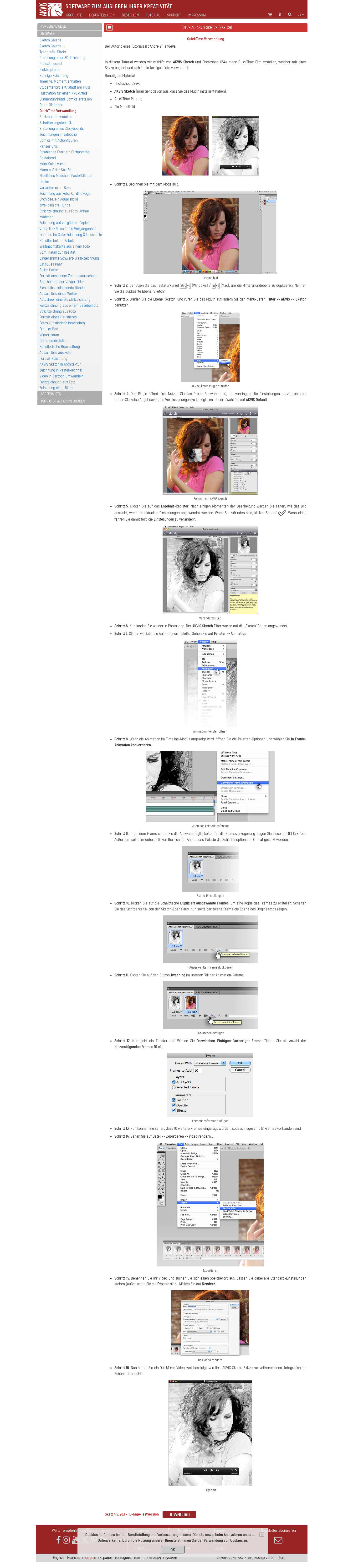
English (58, 1557)
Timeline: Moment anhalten (60, 81)
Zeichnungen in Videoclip (58, 134)
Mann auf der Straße (55, 169)
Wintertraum (49, 334)
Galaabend (48, 158)
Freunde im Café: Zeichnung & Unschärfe (71, 234)
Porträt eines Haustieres (58, 317)
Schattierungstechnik (56, 122)
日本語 (155, 1557)
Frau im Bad (49, 328)
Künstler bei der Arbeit (57, 240)
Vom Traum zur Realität (57, 252)
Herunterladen (102, 15)
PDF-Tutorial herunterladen (63, 401)
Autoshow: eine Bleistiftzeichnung (65, 299)
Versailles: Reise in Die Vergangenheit (68, 228)
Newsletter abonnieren (278, 1536)
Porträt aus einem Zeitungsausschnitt (68, 275)
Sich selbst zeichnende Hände (62, 287)
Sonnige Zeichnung (54, 75)
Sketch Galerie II (52, 46)
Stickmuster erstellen (56, 116)
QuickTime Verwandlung (58, 110)
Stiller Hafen (49, 269)
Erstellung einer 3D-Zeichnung (62, 57)
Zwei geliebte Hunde (55, 205)
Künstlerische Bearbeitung (60, 346)
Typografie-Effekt (53, 52)
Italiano (139, 1557)
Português (123, 1557)
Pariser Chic (49, 146)
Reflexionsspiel (51, 63)
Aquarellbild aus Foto (55, 352)
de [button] (300, 14)
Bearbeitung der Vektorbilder (62, 281)
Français (73, 1557)
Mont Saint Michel (53, 163)
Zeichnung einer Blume (57, 387)
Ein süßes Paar (51, 264)
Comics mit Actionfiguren (59, 140)
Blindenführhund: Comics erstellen (66, 99)
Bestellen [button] (130, 15)
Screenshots (51, 394)
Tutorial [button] (153, 15)
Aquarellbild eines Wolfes (58, 293)
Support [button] (174, 15)
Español (106, 1557)
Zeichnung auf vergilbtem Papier (64, 222)
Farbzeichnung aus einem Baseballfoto (69, 305)
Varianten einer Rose (55, 187)
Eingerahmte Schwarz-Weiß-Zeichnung (69, 258)
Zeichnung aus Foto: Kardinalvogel (65, 193)
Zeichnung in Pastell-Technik (61, 370)
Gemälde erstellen (53, 340)
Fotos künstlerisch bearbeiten (62, 323)
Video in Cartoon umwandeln (61, 376)
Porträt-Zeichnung (53, 358)
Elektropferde (50, 69)
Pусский (171, 1557)
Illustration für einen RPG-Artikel (64, 93)
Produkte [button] (74, 15)
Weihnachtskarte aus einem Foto (65, 246)
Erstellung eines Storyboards (62, 128)
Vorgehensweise (53, 26)
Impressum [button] (197, 15)
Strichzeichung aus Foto (58, 311)
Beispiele (47, 33)
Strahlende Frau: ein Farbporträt (64, 152)
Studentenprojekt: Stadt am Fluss (65, 87)
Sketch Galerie (50, 40)
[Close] (261, 1534)
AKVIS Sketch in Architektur (60, 364)
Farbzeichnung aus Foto (58, 382)
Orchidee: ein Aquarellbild (59, 199)
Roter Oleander (51, 104)
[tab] (69, 26)
